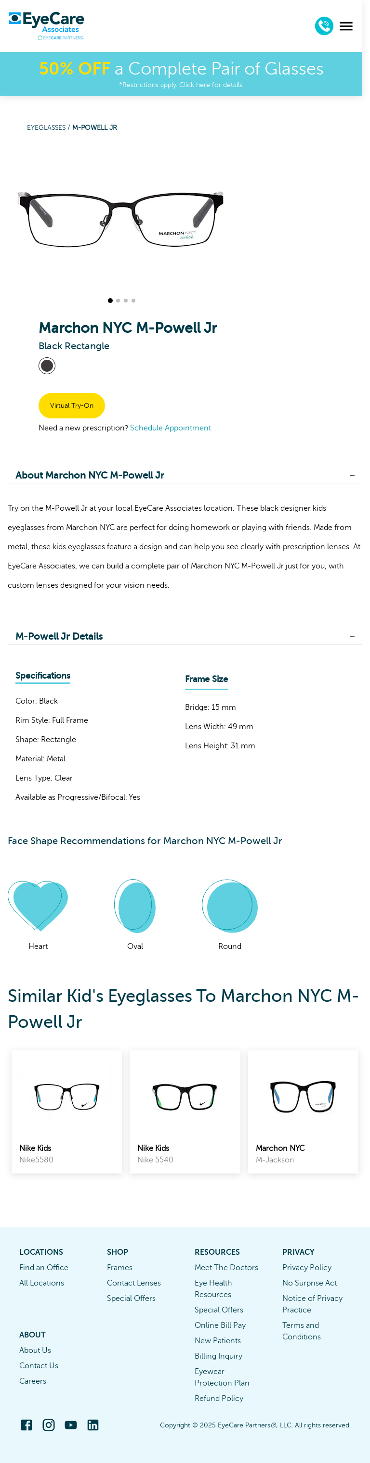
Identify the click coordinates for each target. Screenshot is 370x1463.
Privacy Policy (306, 1267)
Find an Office (43, 1267)
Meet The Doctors (226, 1267)
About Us (35, 1350)
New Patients (218, 1341)
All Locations (41, 1283)
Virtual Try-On (71, 405)
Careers (32, 1381)
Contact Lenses (134, 1283)
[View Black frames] (47, 365)
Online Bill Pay (220, 1325)
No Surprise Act (309, 1283)
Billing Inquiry (218, 1356)
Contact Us (38, 1366)
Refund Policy (219, 1398)
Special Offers (131, 1298)
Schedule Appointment (170, 428)
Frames (119, 1267)
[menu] (353, 26)
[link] (67, 1111)
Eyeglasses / (49, 127)
